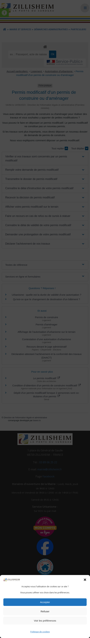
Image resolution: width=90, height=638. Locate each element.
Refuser (45, 611)
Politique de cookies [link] (40, 631)
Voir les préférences (45, 620)
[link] (11, 579)
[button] (85, 579)
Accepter (45, 602)
